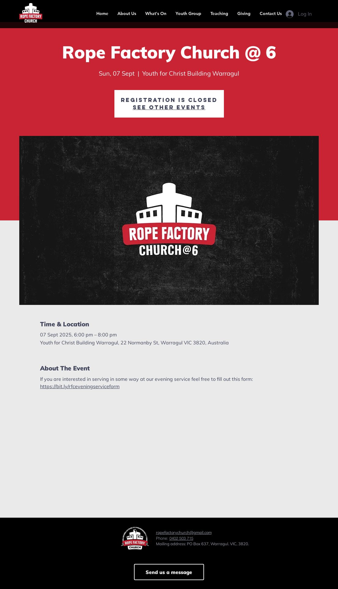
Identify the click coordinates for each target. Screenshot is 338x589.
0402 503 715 (181, 538)
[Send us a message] (169, 572)
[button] (127, 13)
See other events (169, 107)
